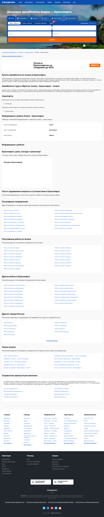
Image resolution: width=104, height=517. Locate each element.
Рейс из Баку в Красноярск (64, 303)
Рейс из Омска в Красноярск (13, 300)
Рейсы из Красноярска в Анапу (12, 56)
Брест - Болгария (49, 438)
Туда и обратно (14, 23)
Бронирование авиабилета (13, 391)
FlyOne (86, 438)
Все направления (49, 443)
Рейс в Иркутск (60, 328)
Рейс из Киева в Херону (63, 222)
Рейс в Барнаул (9, 331)
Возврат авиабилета (61, 391)
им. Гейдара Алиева (70, 421)
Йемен (6, 433)
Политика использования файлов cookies (61, 502)
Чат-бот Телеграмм (33, 461)
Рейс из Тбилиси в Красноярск (14, 306)
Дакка (26, 421)
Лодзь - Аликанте (50, 426)
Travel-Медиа (6, 471)
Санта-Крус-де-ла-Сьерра (30, 436)
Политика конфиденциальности (36, 502)
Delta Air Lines (88, 418)
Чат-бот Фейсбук (32, 464)
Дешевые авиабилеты (9, 52)
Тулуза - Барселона (50, 436)
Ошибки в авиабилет (11, 397)
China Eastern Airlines (91, 433)
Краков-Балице (69, 440)
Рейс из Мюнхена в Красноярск (14, 285)
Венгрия (6, 421)
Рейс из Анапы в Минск (62, 259)
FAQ (28, 459)
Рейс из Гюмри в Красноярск (13, 303)
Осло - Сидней (49, 423)
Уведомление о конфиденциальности (87, 502)
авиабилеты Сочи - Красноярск (14, 364)
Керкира (67, 433)
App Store (55, 461)
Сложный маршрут (40, 23)
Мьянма (6, 440)
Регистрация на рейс (61, 388)
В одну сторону (27, 23)
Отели (4, 466)
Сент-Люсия (8, 431)
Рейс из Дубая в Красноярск (64, 285)
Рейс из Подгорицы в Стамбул (14, 222)
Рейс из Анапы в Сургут (63, 256)
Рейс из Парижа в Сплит (12, 213)
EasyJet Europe (89, 440)
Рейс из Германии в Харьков (13, 219)
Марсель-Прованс (70, 423)
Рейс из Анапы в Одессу (63, 265)
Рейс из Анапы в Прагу (62, 250)
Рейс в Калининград (61, 331)
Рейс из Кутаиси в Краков (63, 228)
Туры (3, 464)
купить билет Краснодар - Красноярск (67, 358)
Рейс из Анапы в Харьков (12, 262)
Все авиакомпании (90, 443)
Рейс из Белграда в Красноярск (65, 291)
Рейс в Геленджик (61, 325)
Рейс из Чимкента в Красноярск (65, 300)
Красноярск (29, 52)
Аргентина (7, 438)
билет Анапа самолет (11, 355)
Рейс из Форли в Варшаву (63, 210)
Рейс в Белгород (9, 334)
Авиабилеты (6, 459)
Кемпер (26, 442)
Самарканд (68, 431)
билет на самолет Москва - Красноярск (67, 367)
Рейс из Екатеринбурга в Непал (14, 228)
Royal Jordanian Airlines (91, 431)
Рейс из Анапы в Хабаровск (13, 256)
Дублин (66, 428)
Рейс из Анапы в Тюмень (63, 253)
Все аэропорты (69, 443)
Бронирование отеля (61, 394)
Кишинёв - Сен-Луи (50, 421)
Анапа (21, 52)
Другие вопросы (60, 397)
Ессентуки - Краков (50, 418)
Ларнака (67, 426)
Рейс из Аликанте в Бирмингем (14, 225)
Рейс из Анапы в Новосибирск (14, 265)
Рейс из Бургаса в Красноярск (14, 288)
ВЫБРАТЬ (95, 65)
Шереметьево (68, 436)
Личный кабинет (57, 459)
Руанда (6, 426)
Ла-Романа (27, 428)
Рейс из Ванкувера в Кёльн (64, 216)
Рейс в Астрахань (9, 328)
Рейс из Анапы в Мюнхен (12, 259)
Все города (27, 445)
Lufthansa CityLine (90, 426)
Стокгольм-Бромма (70, 438)
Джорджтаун (28, 426)
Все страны (7, 443)
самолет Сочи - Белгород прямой (15, 361)
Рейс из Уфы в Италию (11, 210)
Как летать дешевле (11, 388)
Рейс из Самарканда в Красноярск (66, 297)
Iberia (85, 421)
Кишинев (67, 418)
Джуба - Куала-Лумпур (51, 428)
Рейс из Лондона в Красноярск (65, 294)
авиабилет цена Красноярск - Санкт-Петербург (70, 355)
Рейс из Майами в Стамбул (13, 231)
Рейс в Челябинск (61, 322)
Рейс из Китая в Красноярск (13, 297)
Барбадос (7, 418)
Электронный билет (10, 394)
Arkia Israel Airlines (90, 423)
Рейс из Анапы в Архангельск (14, 250)
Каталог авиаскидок (8, 461)
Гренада (6, 423)
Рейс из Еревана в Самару (13, 216)
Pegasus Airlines (89, 436)
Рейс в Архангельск (10, 325)
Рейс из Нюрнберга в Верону (64, 219)
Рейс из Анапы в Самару (12, 268)
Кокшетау (27, 423)
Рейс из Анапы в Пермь (11, 247)
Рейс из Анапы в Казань (63, 247)
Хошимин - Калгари (50, 431)
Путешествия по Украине (60, 466)
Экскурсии (5, 468)
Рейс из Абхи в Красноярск (64, 288)
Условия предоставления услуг (15, 502)
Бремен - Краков (49, 433)
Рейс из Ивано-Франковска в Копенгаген (69, 213)
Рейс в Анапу (8, 322)
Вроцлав (27, 418)
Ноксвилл (27, 440)
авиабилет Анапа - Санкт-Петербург (16, 358)
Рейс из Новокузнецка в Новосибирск (67, 225)
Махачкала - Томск (50, 440)
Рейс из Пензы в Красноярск (13, 294)
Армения (7, 428)
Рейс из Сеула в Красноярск (13, 291)
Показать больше (52, 340)
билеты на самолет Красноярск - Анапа (17, 367)
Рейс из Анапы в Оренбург (13, 253)
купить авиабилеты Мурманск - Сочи (66, 364)
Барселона (27, 433)
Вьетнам (6, 436)
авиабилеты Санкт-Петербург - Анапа (67, 361)
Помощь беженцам (58, 468)
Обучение (55, 464)
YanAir (86, 428)
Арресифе (27, 431)
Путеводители (6, 473)
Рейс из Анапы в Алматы (63, 262)
